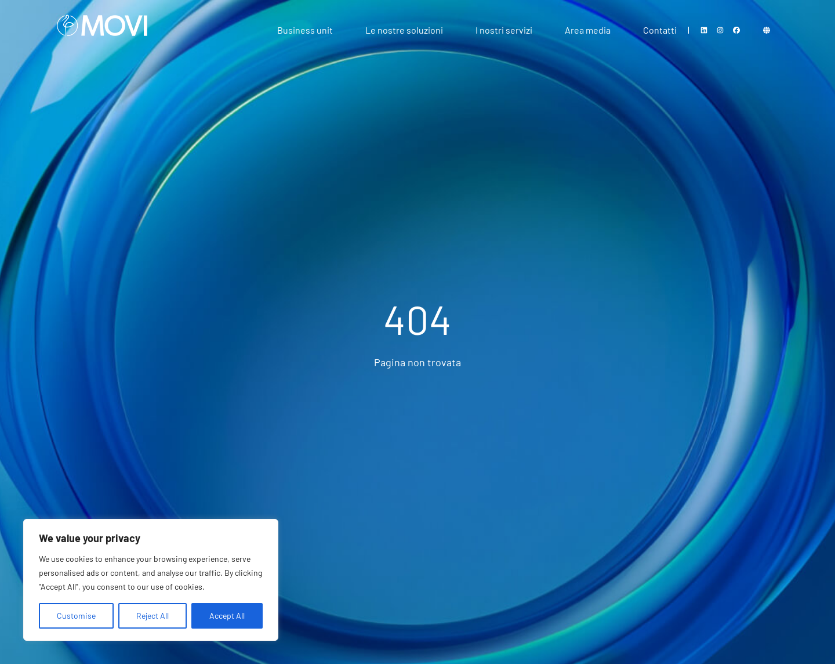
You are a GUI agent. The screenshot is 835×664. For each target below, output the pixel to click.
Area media (588, 29)
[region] (150, 580)
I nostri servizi (503, 29)
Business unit (305, 29)
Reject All (152, 615)
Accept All (227, 615)
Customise (76, 615)
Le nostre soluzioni (404, 29)
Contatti (660, 29)
